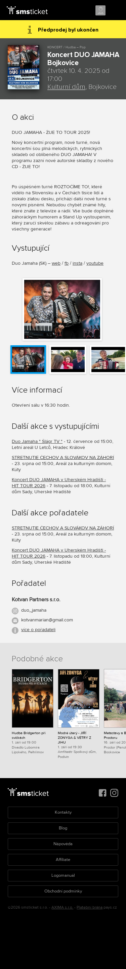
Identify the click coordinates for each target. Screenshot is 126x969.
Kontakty (63, 812)
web (56, 263)
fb (67, 263)
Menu (115, 10)
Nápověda (63, 844)
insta (77, 263)
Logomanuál (63, 875)
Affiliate (63, 859)
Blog (63, 828)
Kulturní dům (66, 87)
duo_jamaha (33, 610)
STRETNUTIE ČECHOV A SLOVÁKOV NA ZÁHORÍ (63, 457)
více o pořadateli (38, 629)
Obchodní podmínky (63, 891)
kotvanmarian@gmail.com (47, 620)
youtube (94, 263)
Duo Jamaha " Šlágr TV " (37, 441)
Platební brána (89, 907)
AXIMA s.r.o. (62, 907)
